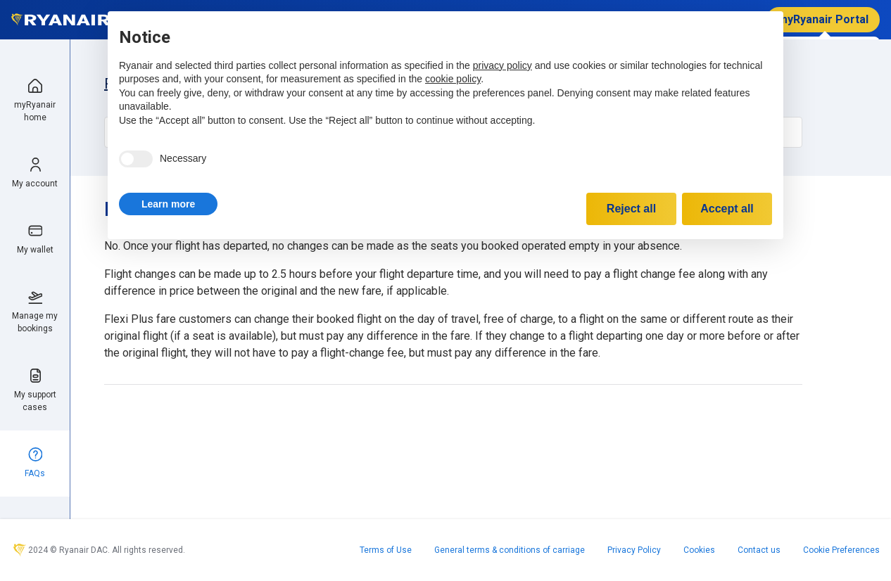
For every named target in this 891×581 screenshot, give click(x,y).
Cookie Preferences (841, 550)
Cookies (699, 550)
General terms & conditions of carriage (509, 550)
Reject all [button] (631, 209)
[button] (168, 204)
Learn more (168, 204)
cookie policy (453, 78)
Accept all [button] (727, 209)
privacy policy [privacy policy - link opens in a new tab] (502, 65)
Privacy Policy (634, 550)
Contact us (759, 550)
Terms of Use (386, 550)
